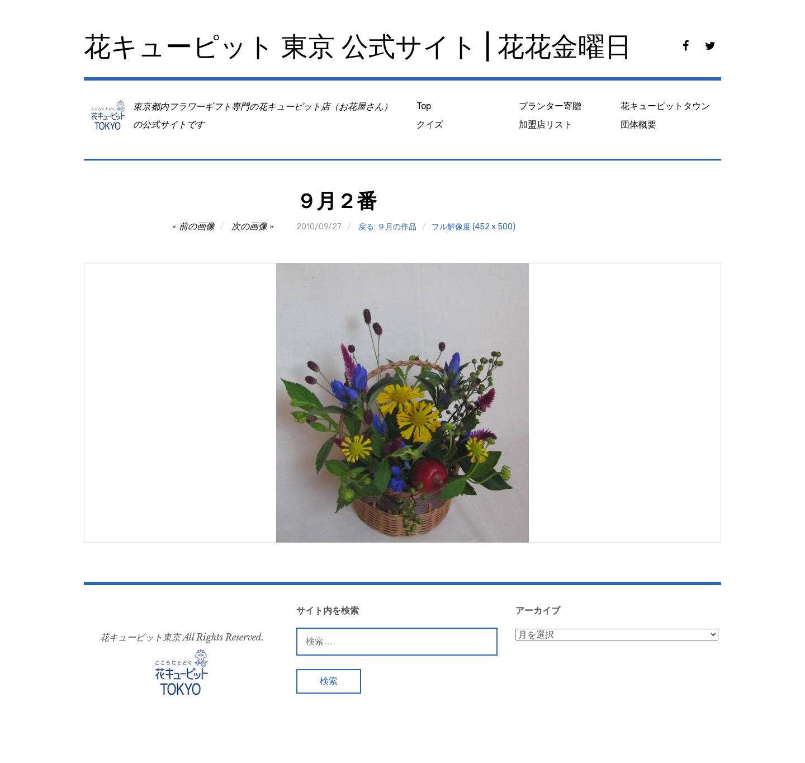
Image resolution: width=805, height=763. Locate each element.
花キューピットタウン (665, 106)
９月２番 (336, 201)
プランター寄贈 (550, 106)
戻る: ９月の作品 (387, 227)
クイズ (429, 124)
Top (423, 106)
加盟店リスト (545, 124)
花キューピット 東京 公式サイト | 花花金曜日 (358, 47)
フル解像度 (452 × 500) (473, 227)
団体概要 (638, 124)
